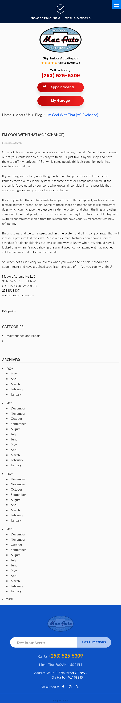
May (14, 374)
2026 (9, 368)
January (16, 394)
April (14, 379)
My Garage (60, 100)
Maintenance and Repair (23, 336)
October (16, 418)
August (15, 429)
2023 (9, 529)
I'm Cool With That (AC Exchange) (72, 114)
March (15, 384)
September (18, 424)
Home (6, 114)
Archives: (11, 359)
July (13, 434)
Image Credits (60, 700)
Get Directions (94, 642)
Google (70, 686)
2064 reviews (69, 63)
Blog (38, 114)
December (18, 408)
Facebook (63, 686)
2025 (9, 403)
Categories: (13, 326)
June (14, 439)
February (17, 389)
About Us (23, 114)
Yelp (77, 686)
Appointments (62, 87)
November (18, 413)
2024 (9, 474)
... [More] (7, 599)
